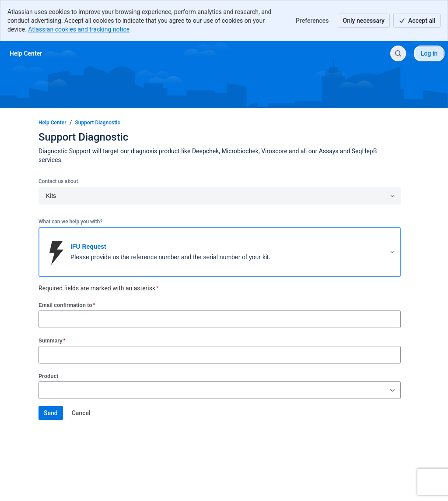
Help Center (52, 123)
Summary (51, 340)
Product (48, 376)
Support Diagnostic (97, 123)
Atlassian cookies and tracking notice (79, 29)
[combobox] (43, 390)
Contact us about (58, 181)
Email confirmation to (66, 305)
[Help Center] (26, 53)
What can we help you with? (70, 222)
